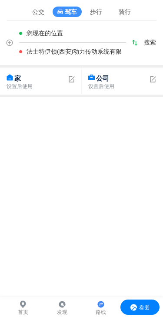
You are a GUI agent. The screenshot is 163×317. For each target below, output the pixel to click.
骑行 (125, 11)
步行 (96, 11)
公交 (38, 11)
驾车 (71, 11)
